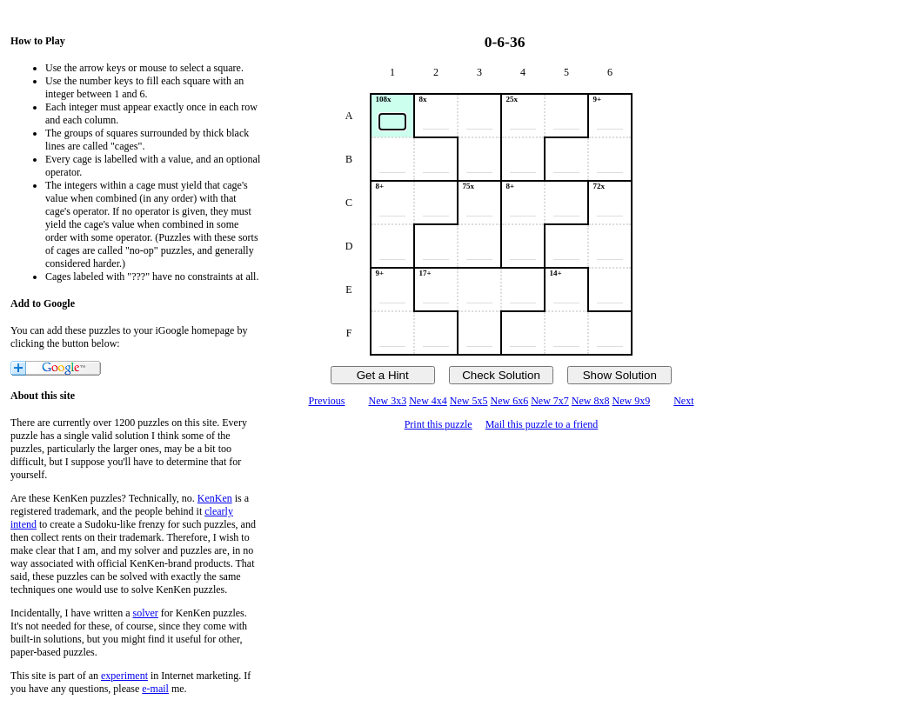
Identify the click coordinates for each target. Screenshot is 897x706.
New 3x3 (387, 401)
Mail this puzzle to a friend (542, 424)
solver (145, 613)
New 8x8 (591, 401)
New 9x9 (632, 401)
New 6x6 (510, 401)
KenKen (214, 498)
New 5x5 (469, 401)
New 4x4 (428, 401)
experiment (124, 675)
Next (683, 401)
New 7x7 (550, 401)
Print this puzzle (438, 424)
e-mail (155, 689)
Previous (326, 401)
